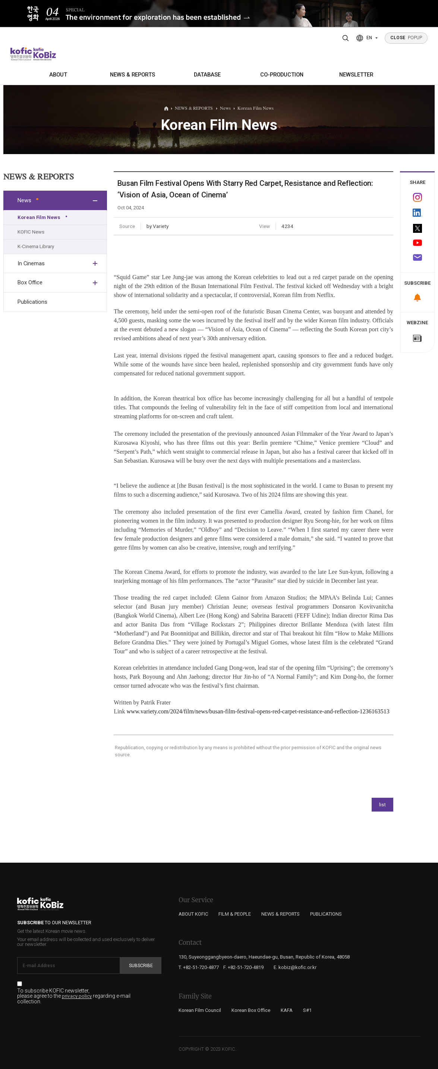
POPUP (406, 37)
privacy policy (77, 996)
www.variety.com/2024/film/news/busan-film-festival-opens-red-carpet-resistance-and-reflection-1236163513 (257, 711)
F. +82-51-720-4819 (243, 967)
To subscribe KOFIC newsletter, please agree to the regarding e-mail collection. (73, 996)
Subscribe (141, 965)
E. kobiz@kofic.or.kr (295, 967)
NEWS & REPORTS (132, 74)
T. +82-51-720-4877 (199, 967)
